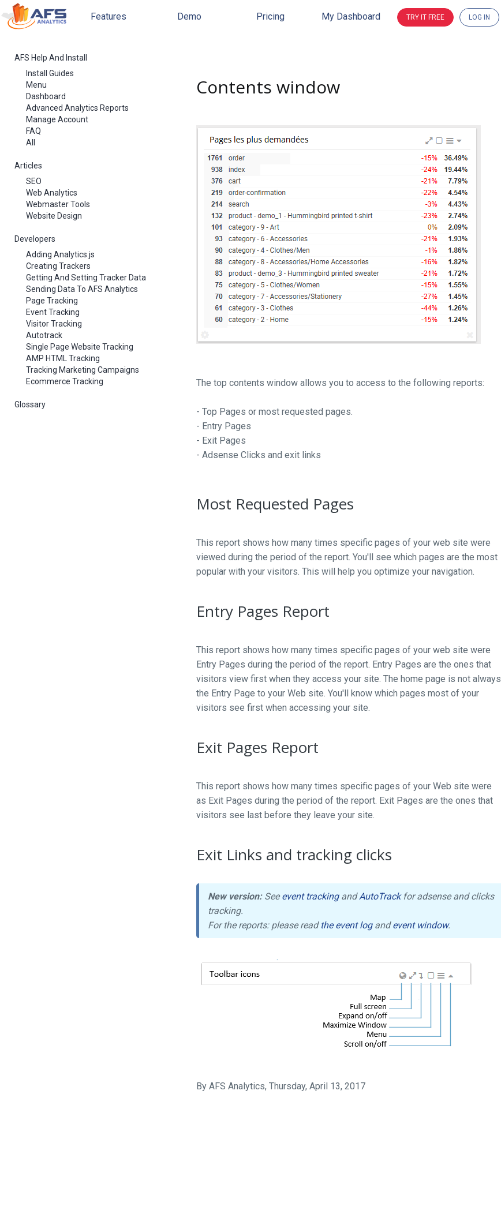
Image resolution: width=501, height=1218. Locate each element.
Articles (28, 165)
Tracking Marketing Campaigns (82, 369)
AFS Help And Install (50, 57)
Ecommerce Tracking (64, 381)
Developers (34, 238)
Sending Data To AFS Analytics (82, 289)
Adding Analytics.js (60, 254)
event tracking (310, 896)
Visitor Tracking (54, 323)
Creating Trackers (58, 266)
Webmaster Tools (58, 204)
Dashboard (46, 96)
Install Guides (50, 73)
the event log (346, 925)
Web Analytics (51, 192)
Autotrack (44, 335)
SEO (34, 181)
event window (420, 925)
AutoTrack (380, 896)
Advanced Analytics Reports (77, 108)
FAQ (33, 131)
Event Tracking (53, 312)
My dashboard (350, 16)
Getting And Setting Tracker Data (86, 277)
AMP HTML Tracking (63, 358)
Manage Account (57, 119)
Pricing (270, 16)
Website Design (54, 215)
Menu (36, 84)
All (30, 142)
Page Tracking (52, 300)
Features (108, 16)
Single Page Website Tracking (79, 346)
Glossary (30, 404)
